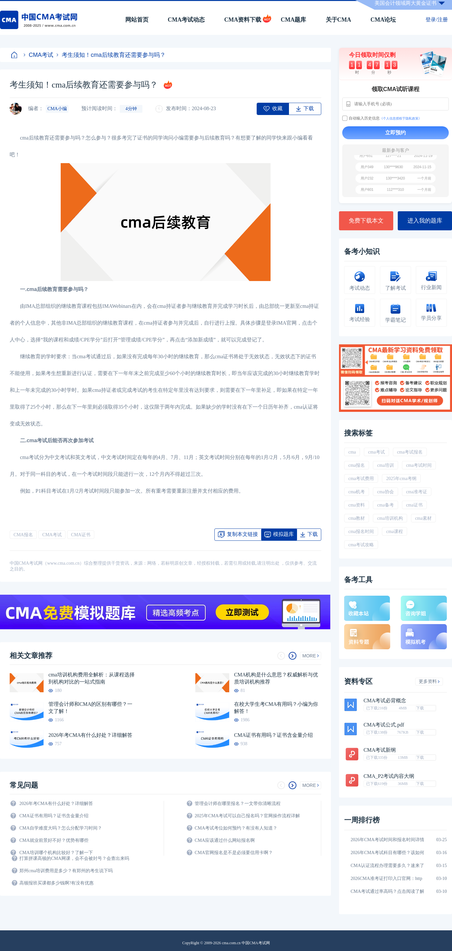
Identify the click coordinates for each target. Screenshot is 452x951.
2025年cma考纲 (401, 478)
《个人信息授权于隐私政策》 (401, 118)
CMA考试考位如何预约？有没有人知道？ (236, 828)
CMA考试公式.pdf (384, 724)
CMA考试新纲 (380, 750)
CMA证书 (80, 534)
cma (352, 452)
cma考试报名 (410, 452)
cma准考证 (416, 491)
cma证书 (414, 505)
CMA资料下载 (243, 19)
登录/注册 (436, 19)
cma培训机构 (390, 518)
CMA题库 (293, 19)
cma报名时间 (361, 531)
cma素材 (423, 518)
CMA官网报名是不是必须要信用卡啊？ (234, 852)
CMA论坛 (383, 19)
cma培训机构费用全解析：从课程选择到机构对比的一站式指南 (91, 678)
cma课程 (394, 531)
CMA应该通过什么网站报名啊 (225, 840)
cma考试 (376, 452)
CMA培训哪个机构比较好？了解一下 (56, 852)
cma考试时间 (419, 465)
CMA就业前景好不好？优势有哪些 (53, 840)
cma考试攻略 (361, 544)
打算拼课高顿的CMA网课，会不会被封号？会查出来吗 (74, 858)
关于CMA (338, 19)
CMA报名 (23, 534)
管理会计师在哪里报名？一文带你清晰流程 (238, 803)
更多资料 (429, 681)
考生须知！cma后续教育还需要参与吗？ (111, 55)
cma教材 (356, 518)
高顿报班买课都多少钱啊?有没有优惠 (56, 883)
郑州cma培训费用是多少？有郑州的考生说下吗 (66, 870)
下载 (420, 708)
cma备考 (385, 505)
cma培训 (385, 465)
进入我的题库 (424, 220)
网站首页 (137, 19)
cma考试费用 (361, 478)
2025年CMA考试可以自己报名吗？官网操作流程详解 (247, 815)
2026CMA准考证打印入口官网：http (386, 878)
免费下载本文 (366, 220)
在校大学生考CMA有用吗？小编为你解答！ (276, 707)
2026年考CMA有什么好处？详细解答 (90, 735)
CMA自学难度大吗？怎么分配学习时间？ (60, 828)
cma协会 (385, 491)
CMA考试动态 (186, 19)
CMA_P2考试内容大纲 (389, 776)
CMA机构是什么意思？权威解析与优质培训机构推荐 (276, 678)
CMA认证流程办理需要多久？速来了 (387, 865)
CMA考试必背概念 (385, 700)
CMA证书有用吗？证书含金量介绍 (273, 735)
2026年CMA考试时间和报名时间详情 (387, 839)
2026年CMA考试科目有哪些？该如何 (387, 852)
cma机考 (356, 491)
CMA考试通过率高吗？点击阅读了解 (387, 891)
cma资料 (356, 505)
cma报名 (356, 465)
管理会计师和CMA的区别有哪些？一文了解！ (90, 707)
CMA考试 (38, 55)
